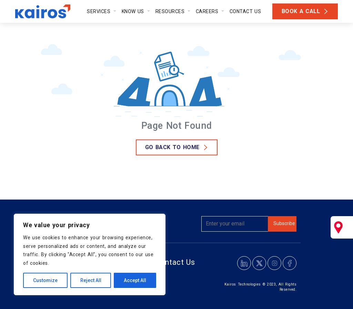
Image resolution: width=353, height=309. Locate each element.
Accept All (135, 280)
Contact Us (245, 11)
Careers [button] (208, 11)
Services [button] (99, 11)
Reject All (90, 280)
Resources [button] (170, 11)
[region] (89, 254)
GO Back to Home (172, 147)
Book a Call (301, 11)
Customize (45, 280)
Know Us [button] (134, 11)
